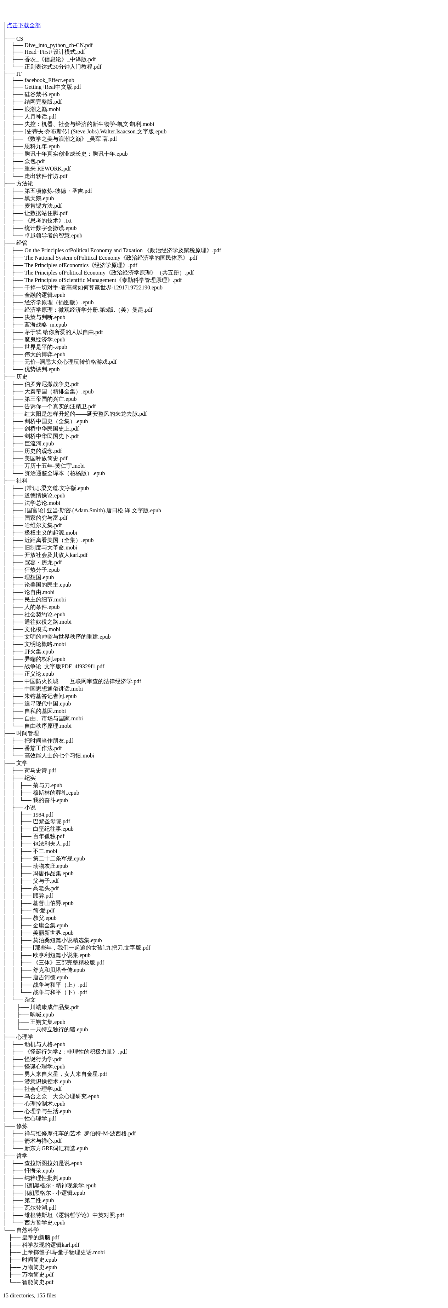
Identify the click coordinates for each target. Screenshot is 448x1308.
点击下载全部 (24, 25)
